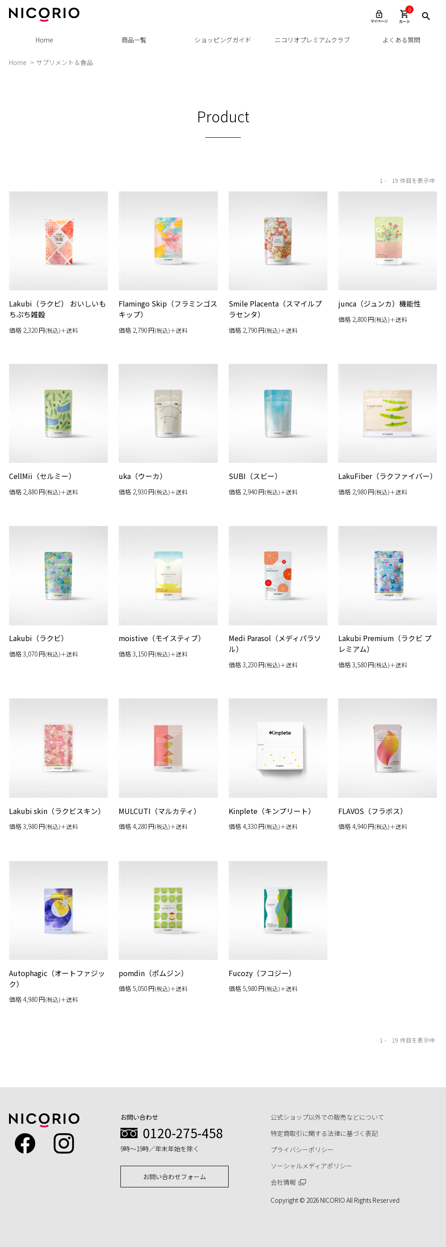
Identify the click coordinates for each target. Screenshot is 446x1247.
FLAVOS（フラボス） (373, 887)
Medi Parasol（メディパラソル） (275, 725)
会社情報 (289, 1182)
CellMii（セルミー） (42, 477)
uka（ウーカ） (143, 477)
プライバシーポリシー (302, 1149)
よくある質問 (401, 39)
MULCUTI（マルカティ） (160, 887)
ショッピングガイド (222, 39)
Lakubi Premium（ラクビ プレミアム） (385, 725)
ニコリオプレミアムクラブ (312, 39)
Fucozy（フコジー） (262, 1056)
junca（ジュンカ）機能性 (379, 303)
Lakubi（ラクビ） (38, 720)
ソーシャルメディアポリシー (311, 1165)
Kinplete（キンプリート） (272, 887)
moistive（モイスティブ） (162, 720)
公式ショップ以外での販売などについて (327, 1116)
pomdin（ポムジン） (154, 1056)
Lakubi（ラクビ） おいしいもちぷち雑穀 (57, 309)
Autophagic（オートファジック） (57, 1061)
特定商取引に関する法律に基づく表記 (324, 1133)
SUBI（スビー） (255, 477)
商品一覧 (134, 39)
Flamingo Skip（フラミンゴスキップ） (165, 309)
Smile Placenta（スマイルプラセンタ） (275, 309)
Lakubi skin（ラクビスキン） (57, 887)
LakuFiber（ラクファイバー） (387, 477)
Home (44, 39)
